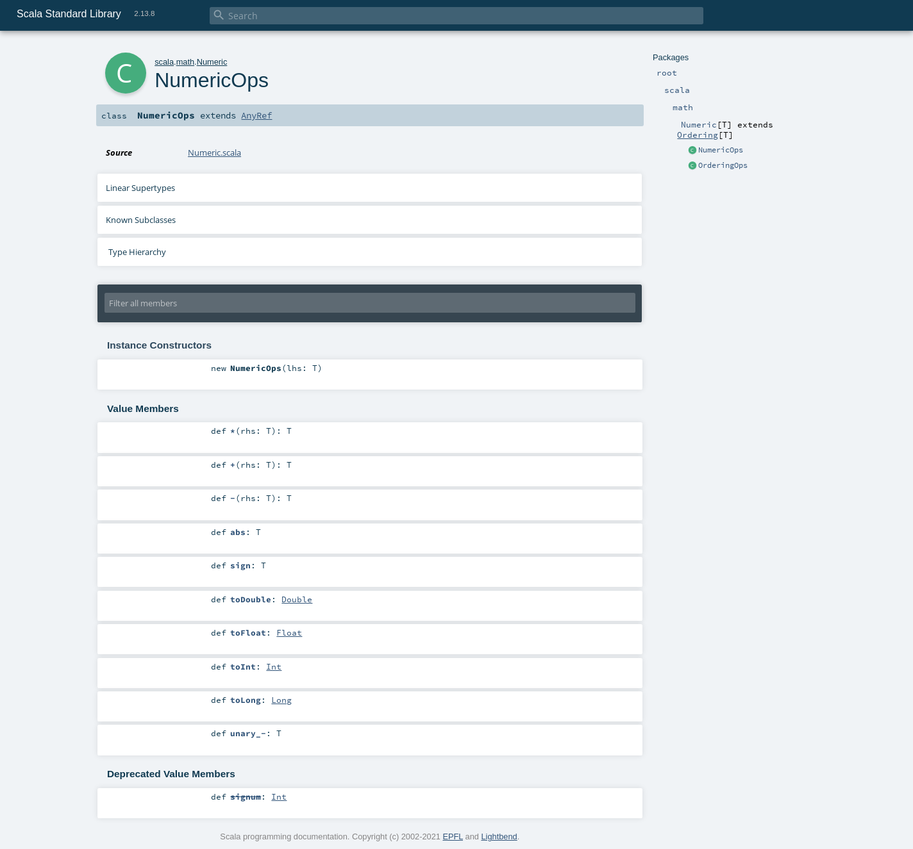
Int (273, 666)
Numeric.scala (214, 152)
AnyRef (256, 115)
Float (289, 632)
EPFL (452, 836)
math (185, 62)
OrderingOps (723, 165)
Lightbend (499, 836)
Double (296, 599)
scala (164, 62)
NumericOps (720, 149)
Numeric (212, 62)
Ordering (697, 134)
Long (281, 700)
